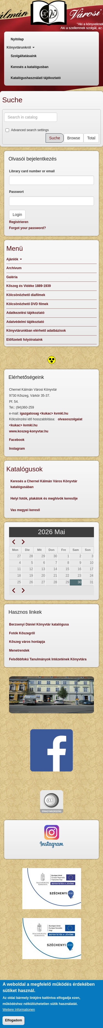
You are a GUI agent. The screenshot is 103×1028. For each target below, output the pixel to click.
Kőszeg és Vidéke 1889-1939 (28, 286)
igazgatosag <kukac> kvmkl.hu (44, 413)
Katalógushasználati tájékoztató (36, 78)
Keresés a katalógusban (29, 67)
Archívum (13, 268)
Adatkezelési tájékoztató (25, 313)
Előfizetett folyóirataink (24, 340)
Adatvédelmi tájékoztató (25, 322)
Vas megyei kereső (25, 510)
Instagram (17, 448)
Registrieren (18, 222)
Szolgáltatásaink (24, 56)
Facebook (16, 440)
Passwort (16, 192)
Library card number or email (32, 171)
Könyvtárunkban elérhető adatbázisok (36, 331)
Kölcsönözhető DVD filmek (27, 304)
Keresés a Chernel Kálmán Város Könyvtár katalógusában (43, 484)
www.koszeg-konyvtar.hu (28, 431)
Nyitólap (17, 39)
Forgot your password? (27, 228)
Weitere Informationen (18, 1014)
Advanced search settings (27, 130)
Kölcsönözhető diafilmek (25, 295)
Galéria (12, 277)
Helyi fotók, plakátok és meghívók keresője (44, 498)
